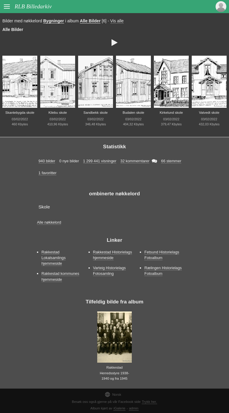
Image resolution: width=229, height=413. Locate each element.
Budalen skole (133, 112)
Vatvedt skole (209, 112)
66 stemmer (171, 161)
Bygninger (53, 20)
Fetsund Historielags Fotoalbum (161, 255)
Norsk (113, 394)
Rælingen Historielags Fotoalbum (163, 271)
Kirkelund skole (171, 112)
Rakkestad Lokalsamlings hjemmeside (53, 258)
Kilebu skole (57, 112)
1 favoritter (47, 173)
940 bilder (46, 161)
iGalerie (120, 408)
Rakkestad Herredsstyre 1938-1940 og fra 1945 (114, 373)
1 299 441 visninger (100, 161)
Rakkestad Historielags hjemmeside (112, 255)
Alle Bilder (90, 20)
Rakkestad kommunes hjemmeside (60, 276)
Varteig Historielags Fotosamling (109, 271)
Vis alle (117, 20)
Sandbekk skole (95, 112)
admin (133, 408)
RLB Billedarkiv (33, 6)
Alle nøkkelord (49, 222)
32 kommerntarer (134, 161)
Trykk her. (149, 401)
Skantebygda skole (19, 112)
